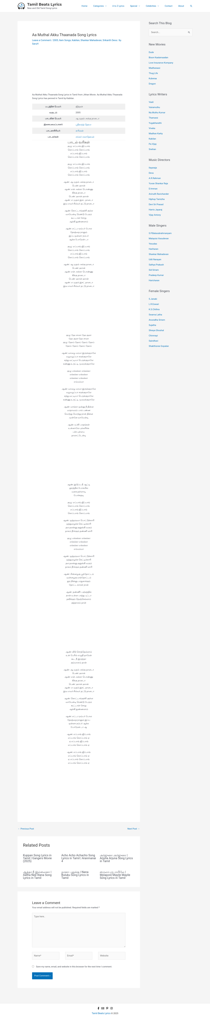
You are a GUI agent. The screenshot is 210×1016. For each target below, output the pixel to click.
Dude (151, 52)
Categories (106, 6)
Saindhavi (153, 326)
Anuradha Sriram (157, 306)
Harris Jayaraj (155, 201)
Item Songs (63, 40)
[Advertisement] (78, 67)
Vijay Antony (155, 206)
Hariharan (153, 239)
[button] (191, 6)
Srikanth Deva (105, 40)
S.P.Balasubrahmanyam (160, 224)
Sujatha (152, 311)
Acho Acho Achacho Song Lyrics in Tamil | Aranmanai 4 (78, 853)
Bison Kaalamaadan (158, 56)
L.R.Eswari (154, 291)
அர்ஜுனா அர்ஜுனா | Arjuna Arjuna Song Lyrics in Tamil (116, 853)
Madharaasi (154, 66)
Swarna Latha (155, 301)
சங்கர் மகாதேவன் (85, 132)
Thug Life (153, 71)
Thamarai (153, 114)
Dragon (152, 81)
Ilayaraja (153, 162)
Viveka (152, 124)
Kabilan (73, 40)
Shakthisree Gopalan (159, 330)
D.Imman (153, 181)
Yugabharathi (155, 119)
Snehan (152, 143)
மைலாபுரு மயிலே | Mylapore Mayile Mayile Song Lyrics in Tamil (115, 870)
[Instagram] (111, 1001)
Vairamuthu (154, 104)
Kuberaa (153, 76)
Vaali (151, 99)
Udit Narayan (155, 249)
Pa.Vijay (152, 138)
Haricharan (154, 268)
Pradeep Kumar (156, 263)
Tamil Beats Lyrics (44, 4)
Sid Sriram (154, 258)
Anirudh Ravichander (159, 186)
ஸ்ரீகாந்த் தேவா (83, 120)
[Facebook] (98, 1001)
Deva (151, 166)
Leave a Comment (41, 40)
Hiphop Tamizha (156, 191)
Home (94, 6)
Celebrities (154, 6)
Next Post (133, 824)
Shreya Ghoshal (156, 316)
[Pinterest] (107, 1001)
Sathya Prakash (156, 253)
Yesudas (153, 234)
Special (138, 6)
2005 (54, 40)
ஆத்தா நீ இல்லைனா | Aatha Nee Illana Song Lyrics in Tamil (37, 870)
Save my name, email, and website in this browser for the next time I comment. (74, 959)
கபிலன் (79, 126)
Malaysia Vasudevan (159, 229)
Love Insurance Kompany (161, 61)
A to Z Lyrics (125, 6)
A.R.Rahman (155, 171)
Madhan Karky (156, 129)
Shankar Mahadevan (88, 40)
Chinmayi (153, 321)
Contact (171, 6)
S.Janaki (153, 286)
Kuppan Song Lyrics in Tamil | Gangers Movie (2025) (37, 853)
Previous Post (26, 824)
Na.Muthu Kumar (157, 109)
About (182, 6)
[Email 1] (103, 1001)
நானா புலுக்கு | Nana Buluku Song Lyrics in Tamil (75, 870)
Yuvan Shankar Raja (158, 176)
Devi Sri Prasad (156, 196)
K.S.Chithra (154, 296)
